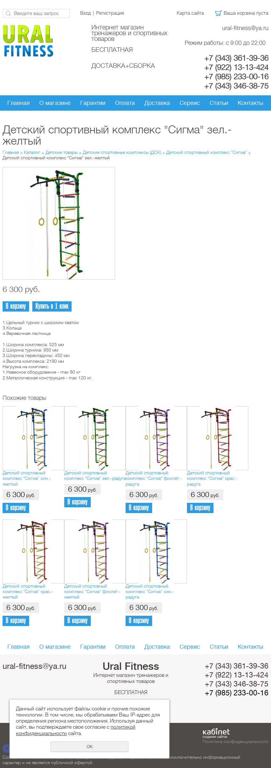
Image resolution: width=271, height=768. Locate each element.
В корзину (16, 306)
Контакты (250, 103)
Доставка (157, 103)
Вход (85, 13)
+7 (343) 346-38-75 (236, 86)
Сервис (190, 103)
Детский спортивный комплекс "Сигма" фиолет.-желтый (92, 591)
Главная (18, 103)
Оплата (125, 103)
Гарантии (92, 103)
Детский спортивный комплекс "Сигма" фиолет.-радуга (154, 478)
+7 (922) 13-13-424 (236, 67)
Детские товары (61, 152)
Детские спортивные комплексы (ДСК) (122, 152)
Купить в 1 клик (51, 306)
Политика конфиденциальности (235, 741)
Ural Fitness (131, 666)
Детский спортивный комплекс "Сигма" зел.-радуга (95, 475)
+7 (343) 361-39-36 (236, 58)
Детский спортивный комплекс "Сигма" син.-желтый (27, 478)
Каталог (32, 152)
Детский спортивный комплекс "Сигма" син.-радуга (150, 591)
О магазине (55, 103)
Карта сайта (190, 13)
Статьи (219, 103)
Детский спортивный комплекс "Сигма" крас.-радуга (212, 478)
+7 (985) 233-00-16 (236, 76)
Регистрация (110, 13)
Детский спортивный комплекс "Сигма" (206, 152)
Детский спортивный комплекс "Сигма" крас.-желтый (28, 591)
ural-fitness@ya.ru (245, 28)
